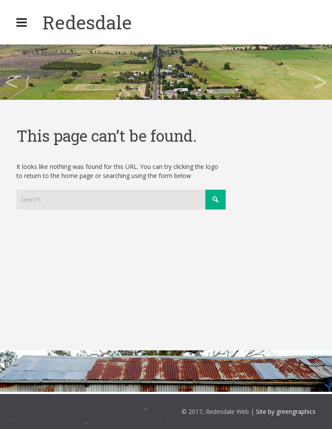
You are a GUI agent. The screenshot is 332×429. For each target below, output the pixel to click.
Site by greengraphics (286, 411)
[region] (166, 72)
